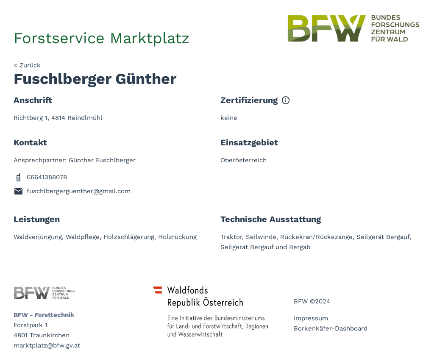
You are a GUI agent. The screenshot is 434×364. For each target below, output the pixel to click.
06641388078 (47, 177)
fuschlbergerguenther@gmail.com (79, 191)
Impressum (311, 318)
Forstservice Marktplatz (101, 38)
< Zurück (27, 65)
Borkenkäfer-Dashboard (330, 328)
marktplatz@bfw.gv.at (47, 345)
